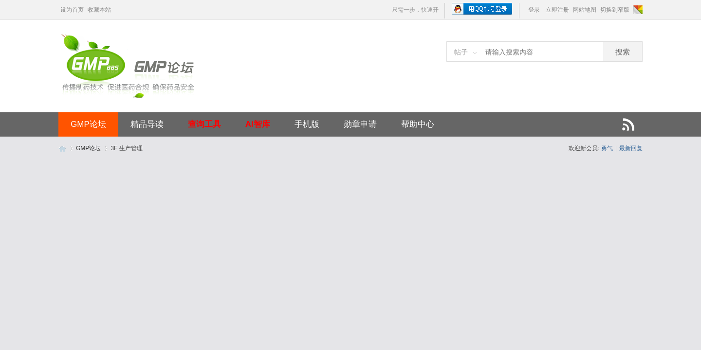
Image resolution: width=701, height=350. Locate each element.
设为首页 (72, 9)
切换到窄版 (614, 9)
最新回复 (631, 148)
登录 (534, 9)
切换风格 (637, 9)
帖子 (461, 52)
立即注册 (557, 9)
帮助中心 (417, 124)
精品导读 (147, 124)
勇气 (607, 148)
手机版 (307, 124)
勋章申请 (360, 124)
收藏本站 (99, 9)
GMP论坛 (88, 124)
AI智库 (257, 124)
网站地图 (584, 9)
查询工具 (204, 124)
